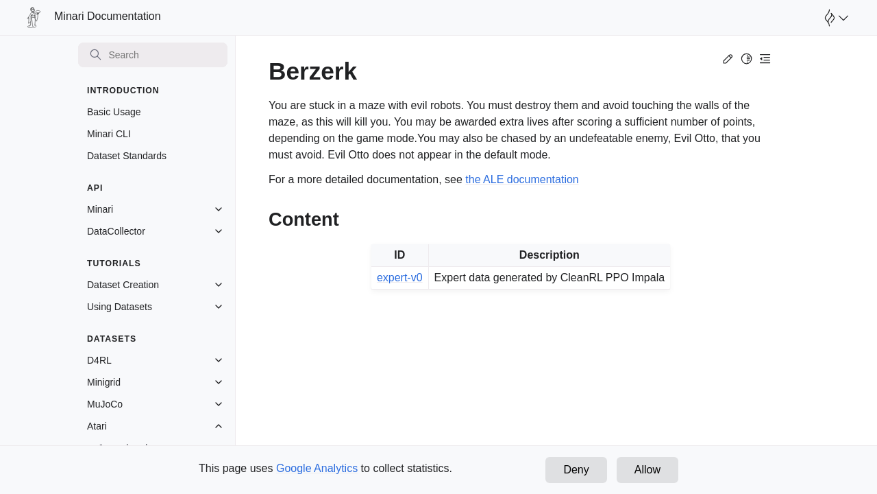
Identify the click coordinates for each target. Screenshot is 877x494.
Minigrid (104, 382)
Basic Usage (114, 111)
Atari (97, 426)
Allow (647, 469)
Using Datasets (119, 306)
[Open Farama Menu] (834, 17)
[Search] (152, 55)
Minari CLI (109, 133)
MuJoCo (105, 404)
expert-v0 (400, 277)
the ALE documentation (521, 179)
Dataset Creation (123, 284)
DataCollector (116, 231)
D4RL (99, 360)
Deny (576, 469)
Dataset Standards (126, 155)
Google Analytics (317, 468)
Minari (100, 209)
